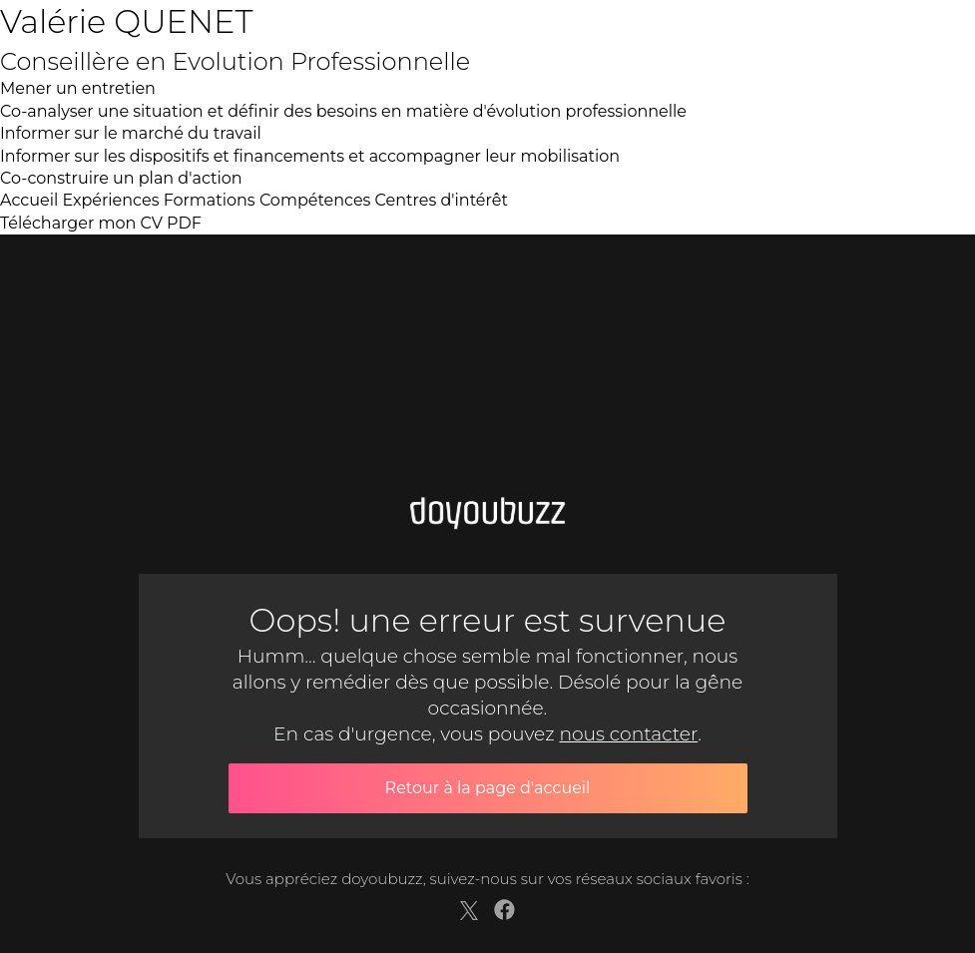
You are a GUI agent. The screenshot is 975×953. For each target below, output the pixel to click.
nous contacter (628, 733)
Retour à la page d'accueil (488, 787)
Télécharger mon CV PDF (101, 223)
